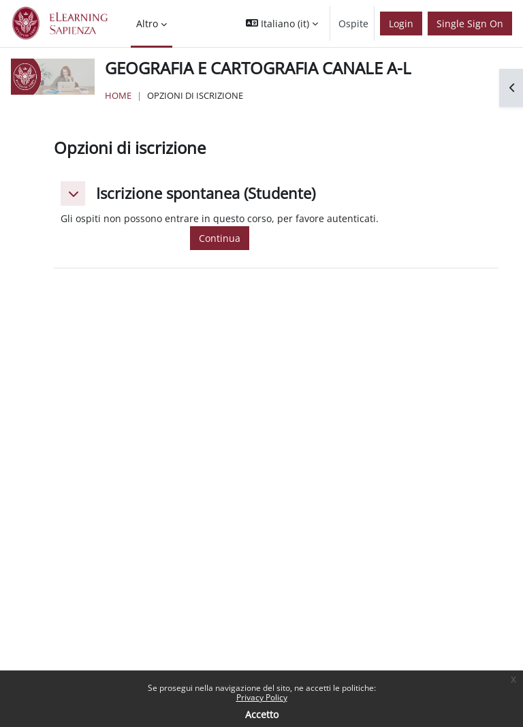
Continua (219, 238)
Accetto (262, 714)
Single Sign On (470, 23)
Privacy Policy (261, 697)
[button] (282, 23)
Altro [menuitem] (147, 23)
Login (401, 23)
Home (118, 95)
